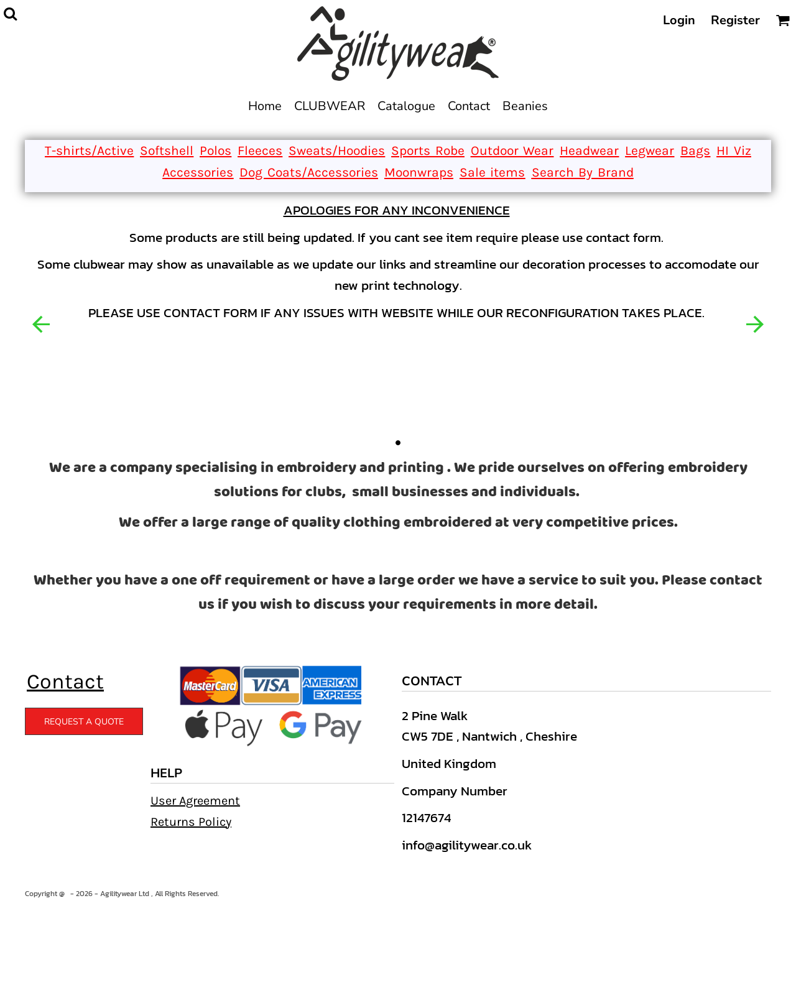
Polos (215, 150)
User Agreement (195, 800)
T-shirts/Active (89, 150)
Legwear (649, 150)
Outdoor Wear (512, 150)
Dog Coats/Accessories (308, 172)
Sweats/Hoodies (337, 150)
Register (735, 20)
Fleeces (260, 150)
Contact (65, 681)
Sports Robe (428, 150)
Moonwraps (418, 172)
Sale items (492, 172)
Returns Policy (190, 822)
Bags (695, 150)
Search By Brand (583, 172)
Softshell (166, 150)
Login (679, 20)
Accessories (197, 172)
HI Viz (733, 150)
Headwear (589, 150)
